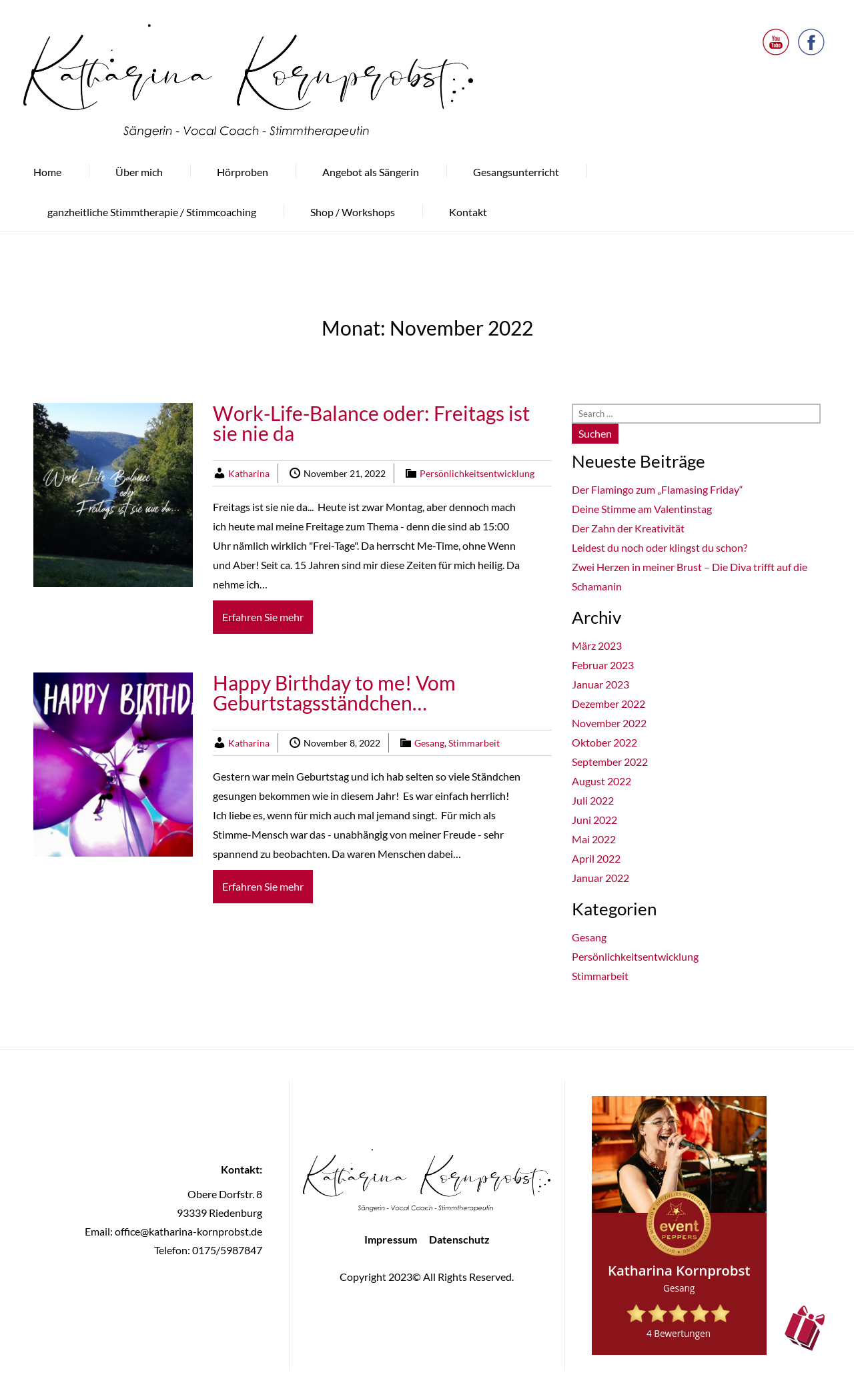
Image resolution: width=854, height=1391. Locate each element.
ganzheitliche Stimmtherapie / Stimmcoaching (151, 211)
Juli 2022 (593, 800)
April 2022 (596, 858)
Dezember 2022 (608, 703)
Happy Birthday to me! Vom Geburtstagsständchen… (334, 692)
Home (47, 171)
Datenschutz (459, 1239)
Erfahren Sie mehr (263, 616)
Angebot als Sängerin (370, 171)
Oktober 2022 (604, 742)
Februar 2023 (603, 664)
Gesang (429, 743)
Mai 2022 (594, 839)
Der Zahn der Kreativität (628, 528)
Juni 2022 (594, 819)
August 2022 (601, 781)
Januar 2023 (600, 684)
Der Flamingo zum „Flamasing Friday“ (657, 489)
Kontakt (468, 211)
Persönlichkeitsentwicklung (477, 473)
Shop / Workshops (352, 211)
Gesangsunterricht (516, 171)
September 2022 (610, 761)
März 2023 (597, 645)
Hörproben (242, 171)
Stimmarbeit (474, 743)
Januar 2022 (600, 877)
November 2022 (609, 723)
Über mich (139, 171)
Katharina (249, 473)
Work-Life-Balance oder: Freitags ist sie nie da (371, 423)
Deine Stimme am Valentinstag (642, 508)
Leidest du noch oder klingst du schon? (659, 547)
